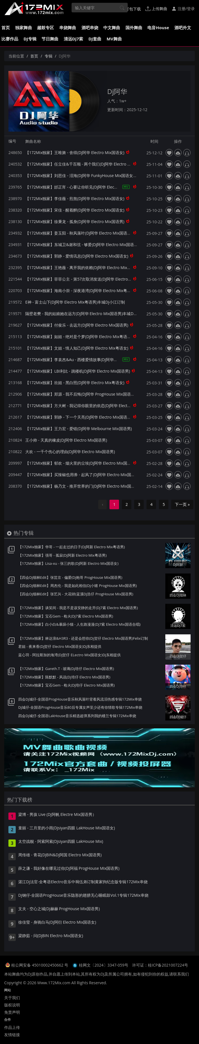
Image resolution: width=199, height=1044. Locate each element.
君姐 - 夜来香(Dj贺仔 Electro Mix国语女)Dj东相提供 (59, 646)
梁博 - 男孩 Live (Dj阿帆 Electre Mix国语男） (57, 815)
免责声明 (12, 1012)
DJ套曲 (94, 39)
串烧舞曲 (67, 27)
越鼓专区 (45, 27)
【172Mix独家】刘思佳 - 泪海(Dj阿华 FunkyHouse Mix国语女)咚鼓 (83, 175)
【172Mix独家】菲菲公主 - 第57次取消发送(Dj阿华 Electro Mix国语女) (86, 279)
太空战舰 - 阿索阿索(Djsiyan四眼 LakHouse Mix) (60, 841)
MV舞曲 (114, 39)
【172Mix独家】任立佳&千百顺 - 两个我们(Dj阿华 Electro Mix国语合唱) (88, 164)
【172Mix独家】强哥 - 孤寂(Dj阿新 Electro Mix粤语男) (62, 555)
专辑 (48, 56)
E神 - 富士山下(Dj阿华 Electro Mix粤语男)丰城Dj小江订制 (75, 302)
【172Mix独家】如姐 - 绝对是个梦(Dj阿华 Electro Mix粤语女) (78, 336)
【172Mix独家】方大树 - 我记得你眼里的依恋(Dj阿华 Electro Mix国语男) (88, 405)
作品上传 (12, 1027)
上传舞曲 (156, 8)
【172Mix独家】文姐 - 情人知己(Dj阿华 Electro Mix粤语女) (76, 348)
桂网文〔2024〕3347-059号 (104, 965)
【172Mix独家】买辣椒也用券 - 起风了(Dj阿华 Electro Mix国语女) (82, 474)
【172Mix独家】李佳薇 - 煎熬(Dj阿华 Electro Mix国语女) (74, 198)
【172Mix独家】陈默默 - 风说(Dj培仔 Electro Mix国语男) (64, 677)
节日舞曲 (50, 39)
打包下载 (130, 9)
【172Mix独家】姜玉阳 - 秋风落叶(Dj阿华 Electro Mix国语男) (78, 233)
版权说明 (12, 1005)
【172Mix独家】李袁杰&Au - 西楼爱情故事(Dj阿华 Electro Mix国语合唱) (88, 359)
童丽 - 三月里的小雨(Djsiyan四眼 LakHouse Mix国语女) (66, 828)
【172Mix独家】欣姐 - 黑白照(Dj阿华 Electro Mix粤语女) (74, 382)
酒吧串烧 (89, 27)
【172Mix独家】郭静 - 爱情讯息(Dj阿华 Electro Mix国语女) (76, 256)
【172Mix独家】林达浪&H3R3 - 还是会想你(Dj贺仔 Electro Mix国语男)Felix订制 (83, 638)
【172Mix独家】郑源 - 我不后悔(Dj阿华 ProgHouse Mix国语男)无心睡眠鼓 (90, 394)
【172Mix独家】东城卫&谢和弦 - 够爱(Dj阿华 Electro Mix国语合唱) (84, 244)
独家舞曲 (23, 27)
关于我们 (12, 997)
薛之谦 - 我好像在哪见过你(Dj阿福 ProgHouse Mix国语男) (69, 868)
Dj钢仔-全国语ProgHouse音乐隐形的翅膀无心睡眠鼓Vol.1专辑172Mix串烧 (83, 895)
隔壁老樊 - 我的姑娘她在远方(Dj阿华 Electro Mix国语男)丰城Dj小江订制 (87, 313)
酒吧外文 (182, 27)
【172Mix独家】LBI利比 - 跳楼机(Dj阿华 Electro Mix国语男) (77, 371)
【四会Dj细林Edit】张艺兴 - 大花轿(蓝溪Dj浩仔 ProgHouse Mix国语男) (75, 593)
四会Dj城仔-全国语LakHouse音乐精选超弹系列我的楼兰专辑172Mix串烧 (77, 715)
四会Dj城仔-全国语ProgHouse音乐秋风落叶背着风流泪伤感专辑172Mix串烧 (80, 699)
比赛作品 (9, 39)
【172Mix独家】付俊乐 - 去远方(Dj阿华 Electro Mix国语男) (76, 325)
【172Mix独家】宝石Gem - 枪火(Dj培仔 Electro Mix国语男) (66, 685)
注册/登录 (183, 8)
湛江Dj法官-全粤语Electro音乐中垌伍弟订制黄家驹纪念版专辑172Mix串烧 (83, 882)
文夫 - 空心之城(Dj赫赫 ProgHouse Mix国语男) (59, 909)
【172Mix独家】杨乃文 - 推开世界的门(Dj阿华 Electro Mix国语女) (82, 486)
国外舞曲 (133, 27)
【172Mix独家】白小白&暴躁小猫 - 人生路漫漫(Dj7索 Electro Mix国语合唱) (79, 624)
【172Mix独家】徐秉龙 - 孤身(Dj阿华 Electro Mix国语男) (74, 221)
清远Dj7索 (73, 39)
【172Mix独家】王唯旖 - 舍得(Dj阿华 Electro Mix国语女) (74, 152)
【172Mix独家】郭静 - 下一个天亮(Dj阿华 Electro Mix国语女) (78, 417)
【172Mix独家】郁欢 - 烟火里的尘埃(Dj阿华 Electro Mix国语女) (80, 463)
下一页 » (182, 504)
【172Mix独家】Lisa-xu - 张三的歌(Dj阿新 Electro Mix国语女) (68, 563)
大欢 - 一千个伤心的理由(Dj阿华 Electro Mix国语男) (70, 451)
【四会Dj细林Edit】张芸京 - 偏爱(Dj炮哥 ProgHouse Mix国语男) (70, 577)
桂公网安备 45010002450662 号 (40, 965)
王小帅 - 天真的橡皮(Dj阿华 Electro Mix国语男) (66, 440)
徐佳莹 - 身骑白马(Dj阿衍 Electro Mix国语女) (57, 922)
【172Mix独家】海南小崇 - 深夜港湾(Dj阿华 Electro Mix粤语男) (80, 290)
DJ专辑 (30, 39)
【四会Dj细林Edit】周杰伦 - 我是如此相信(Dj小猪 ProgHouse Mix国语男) (77, 585)
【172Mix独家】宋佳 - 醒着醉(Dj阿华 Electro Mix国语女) (74, 210)
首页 (5, 27)
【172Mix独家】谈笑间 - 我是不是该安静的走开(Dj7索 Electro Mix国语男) (78, 607)
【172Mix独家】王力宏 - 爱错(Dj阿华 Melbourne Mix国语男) (78, 428)
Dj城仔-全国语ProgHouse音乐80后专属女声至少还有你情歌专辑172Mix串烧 (80, 707)
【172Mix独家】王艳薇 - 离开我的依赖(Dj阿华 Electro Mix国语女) (82, 267)
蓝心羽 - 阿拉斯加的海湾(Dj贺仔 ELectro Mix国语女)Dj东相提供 (69, 654)
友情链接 (12, 1034)
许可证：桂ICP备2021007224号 (160, 965)
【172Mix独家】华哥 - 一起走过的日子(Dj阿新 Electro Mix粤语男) (71, 546)
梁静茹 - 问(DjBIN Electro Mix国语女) (50, 936)
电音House (158, 27)
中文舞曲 (111, 27)
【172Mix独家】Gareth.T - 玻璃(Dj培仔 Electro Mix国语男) (66, 668)
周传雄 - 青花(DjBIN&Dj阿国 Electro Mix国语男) (60, 855)
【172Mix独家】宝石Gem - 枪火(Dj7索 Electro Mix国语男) (65, 616)
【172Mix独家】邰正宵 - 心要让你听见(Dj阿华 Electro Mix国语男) (82, 187)
